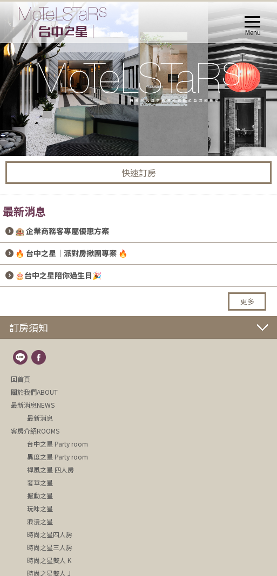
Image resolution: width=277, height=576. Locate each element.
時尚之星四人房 (49, 534)
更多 (247, 301)
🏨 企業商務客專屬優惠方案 (62, 230)
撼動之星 (40, 495)
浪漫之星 (40, 521)
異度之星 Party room (57, 456)
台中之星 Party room (57, 443)
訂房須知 (28, 327)
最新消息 (40, 417)
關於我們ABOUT (34, 391)
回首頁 (20, 378)
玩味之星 (40, 508)
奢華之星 (40, 482)
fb (39, 358)
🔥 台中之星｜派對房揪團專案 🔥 (71, 253)
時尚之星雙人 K (49, 560)
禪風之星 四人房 (50, 469)
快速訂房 (138, 172)
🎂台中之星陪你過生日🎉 (58, 275)
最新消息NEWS (33, 404)
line (21, 358)
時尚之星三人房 (49, 547)
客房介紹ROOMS (35, 430)
